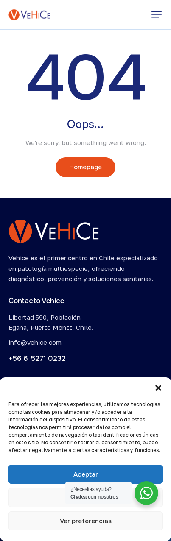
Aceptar (85, 474)
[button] (158, 388)
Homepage (85, 167)
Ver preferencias (86, 521)
